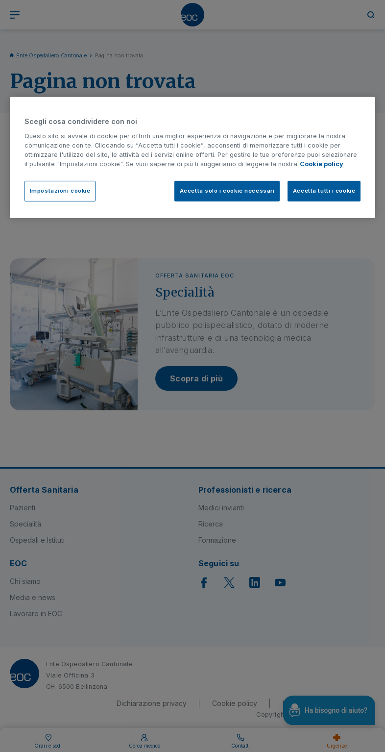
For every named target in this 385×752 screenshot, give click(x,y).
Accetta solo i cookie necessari (227, 190)
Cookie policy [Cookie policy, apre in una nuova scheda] (321, 164)
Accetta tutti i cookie (324, 190)
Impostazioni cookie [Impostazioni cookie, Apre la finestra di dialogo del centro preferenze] (60, 190)
